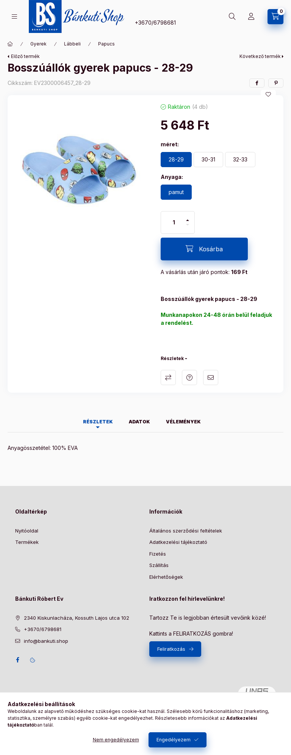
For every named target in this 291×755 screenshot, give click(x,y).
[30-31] (208, 159)
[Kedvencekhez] (268, 94)
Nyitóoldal (26, 531)
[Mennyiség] (174, 222)
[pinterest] (275, 83)
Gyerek (38, 44)
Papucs (106, 44)
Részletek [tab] (98, 421)
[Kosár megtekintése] (275, 16)
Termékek (27, 542)
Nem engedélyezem (116, 739)
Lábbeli (72, 44)
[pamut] (176, 192)
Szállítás (159, 565)
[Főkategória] (10, 44)
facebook (17, 659)
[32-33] (240, 159)
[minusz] (188, 227)
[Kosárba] (204, 249)
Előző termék (25, 56)
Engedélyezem (173, 739)
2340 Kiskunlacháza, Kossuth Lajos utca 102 (76, 618)
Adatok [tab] (139, 421)
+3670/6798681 (155, 22)
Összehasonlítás (168, 377)
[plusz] (188, 216)
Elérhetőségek (166, 577)
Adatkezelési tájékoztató (178, 542)
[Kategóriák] (14, 16)
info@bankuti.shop (46, 641)
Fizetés (157, 554)
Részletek (172, 358)
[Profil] (251, 16)
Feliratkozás (171, 649)
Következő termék (260, 56)
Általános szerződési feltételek (185, 531)
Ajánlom (210, 377)
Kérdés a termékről (189, 377)
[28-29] (176, 159)
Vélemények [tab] (183, 421)
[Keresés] (232, 16)
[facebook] (256, 83)
